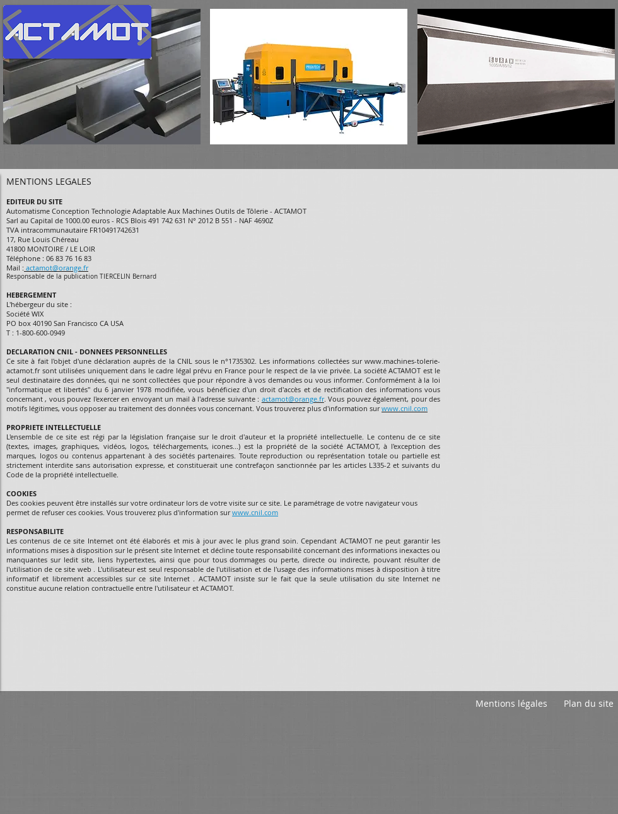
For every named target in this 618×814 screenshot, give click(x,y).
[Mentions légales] (511, 703)
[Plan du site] (588, 703)
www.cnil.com (255, 512)
